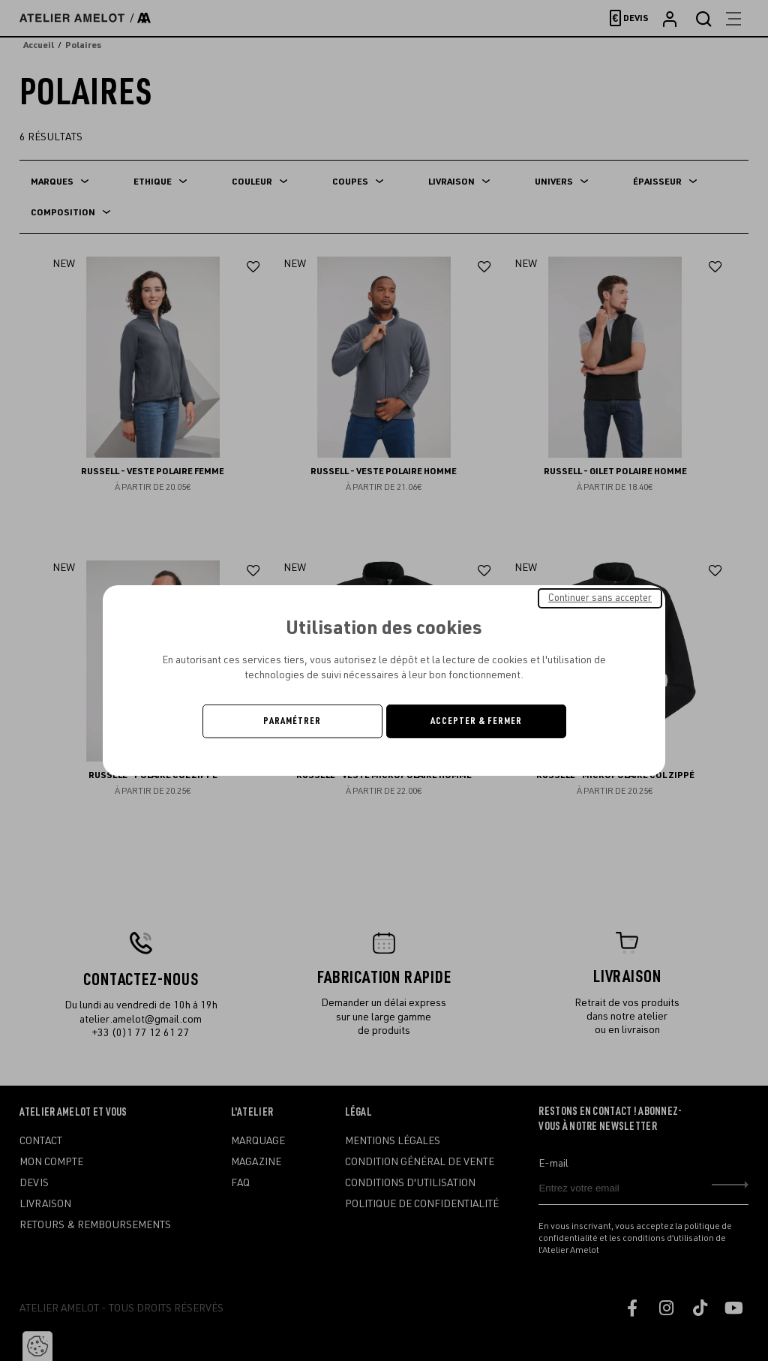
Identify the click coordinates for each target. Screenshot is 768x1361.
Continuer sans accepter (600, 598)
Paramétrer (292, 721)
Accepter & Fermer (476, 721)
